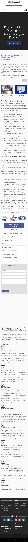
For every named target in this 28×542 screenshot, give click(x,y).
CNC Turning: (8, 133)
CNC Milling (4, 508)
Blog (2, 512)
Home (2, 503)
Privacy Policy (18, 512)
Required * (4, 268)
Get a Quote (15, 540)
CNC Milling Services (8, 240)
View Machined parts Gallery (14, 225)
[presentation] (10, 287)
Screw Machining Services (9, 237)
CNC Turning (4, 510)
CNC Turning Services (8, 243)
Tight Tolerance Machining (9, 250)
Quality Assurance (20, 505)
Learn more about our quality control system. (13, 342)
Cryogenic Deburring (8, 254)
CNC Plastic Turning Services (10, 257)
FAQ (16, 510)
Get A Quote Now (14, 43)
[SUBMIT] (5, 291)
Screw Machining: (8, 112)
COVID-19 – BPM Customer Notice (12, 233)
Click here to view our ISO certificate (13, 212)
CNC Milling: (7, 123)
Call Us (9, 540)
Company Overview (6, 505)
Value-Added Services (20, 503)
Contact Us (18, 508)
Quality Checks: (8, 143)
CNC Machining (6, 247)
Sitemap (17, 506)
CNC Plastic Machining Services (11, 261)
